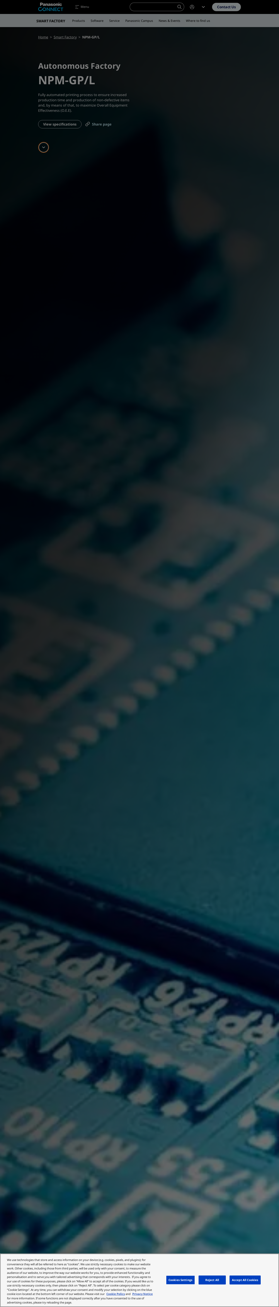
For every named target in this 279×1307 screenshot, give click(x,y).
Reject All (212, 1280)
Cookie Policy (115, 1294)
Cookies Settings (180, 1280)
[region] (139, 1280)
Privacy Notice (142, 1294)
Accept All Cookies (245, 1280)
